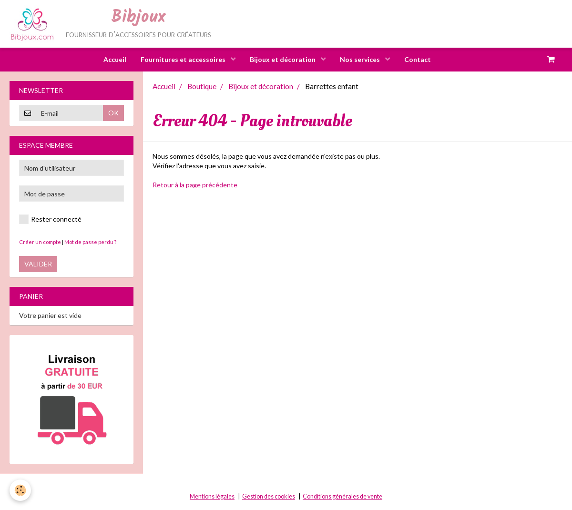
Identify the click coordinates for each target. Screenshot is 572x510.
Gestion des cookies (268, 496)
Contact (417, 59)
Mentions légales (212, 496)
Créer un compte (40, 242)
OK (113, 113)
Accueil (114, 59)
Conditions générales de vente (342, 496)
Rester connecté (50, 219)
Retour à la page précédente (195, 185)
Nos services (360, 59)
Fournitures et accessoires (184, 59)
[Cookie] (20, 490)
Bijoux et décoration (283, 59)
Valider (38, 264)
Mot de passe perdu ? (90, 242)
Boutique (201, 86)
